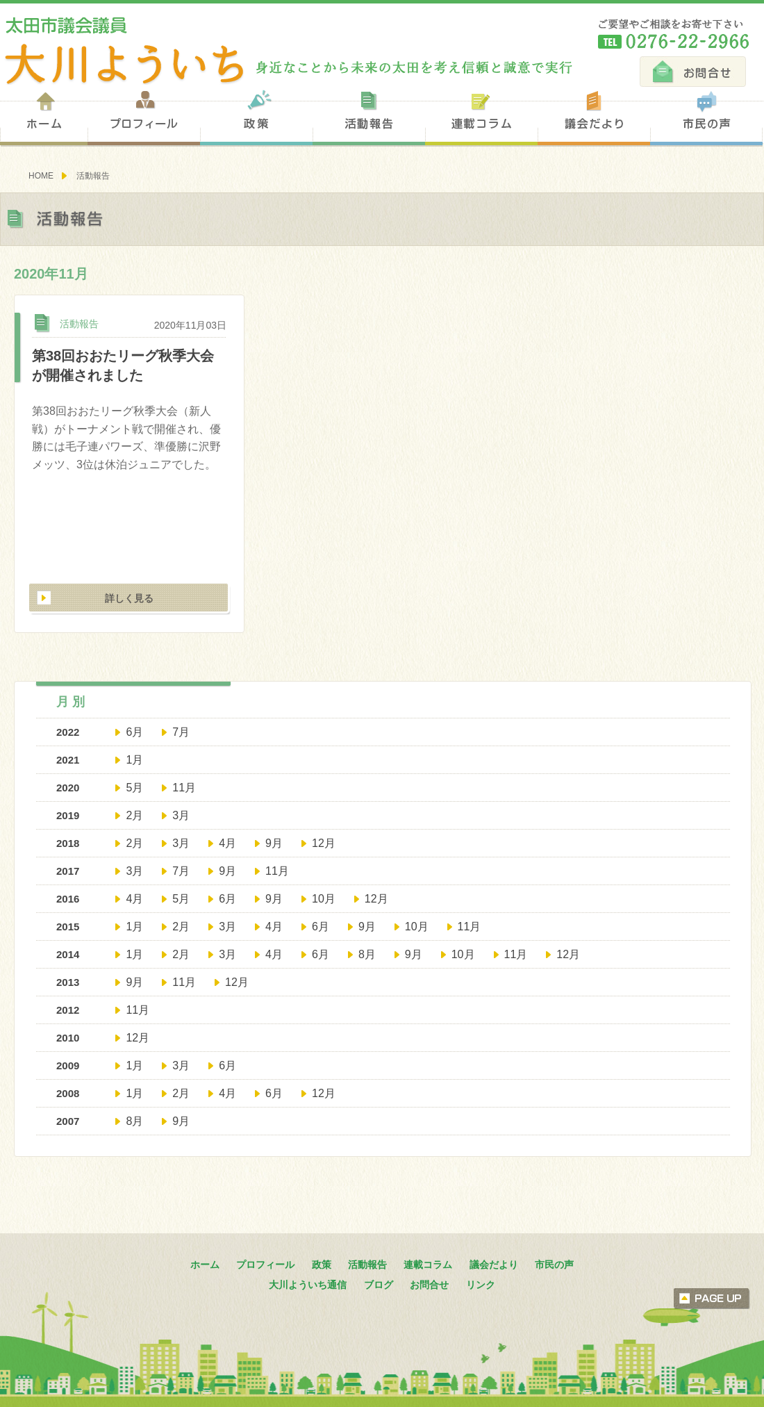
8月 (367, 954)
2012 (67, 1010)
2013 (67, 982)
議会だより (594, 117)
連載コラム (481, 117)
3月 (181, 815)
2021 (67, 760)
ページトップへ (712, 1298)
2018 (67, 843)
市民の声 (706, 117)
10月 (323, 899)
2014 (67, 954)
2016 (67, 899)
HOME (40, 176)
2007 (67, 1121)
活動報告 (369, 117)
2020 (67, 787)
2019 (67, 815)
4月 (227, 843)
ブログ (378, 1284)
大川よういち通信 (308, 1284)
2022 (67, 732)
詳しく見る (129, 598)
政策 (256, 117)
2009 (67, 1065)
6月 (134, 732)
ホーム (44, 117)
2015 (67, 926)
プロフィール (144, 117)
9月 (274, 843)
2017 (67, 871)
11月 (184, 787)
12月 (323, 843)
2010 (67, 1038)
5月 (134, 787)
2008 (67, 1093)
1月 (134, 760)
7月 (181, 732)
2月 (134, 815)
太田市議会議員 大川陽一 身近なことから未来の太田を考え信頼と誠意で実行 (286, 51)
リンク (480, 1284)
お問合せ (693, 71)
